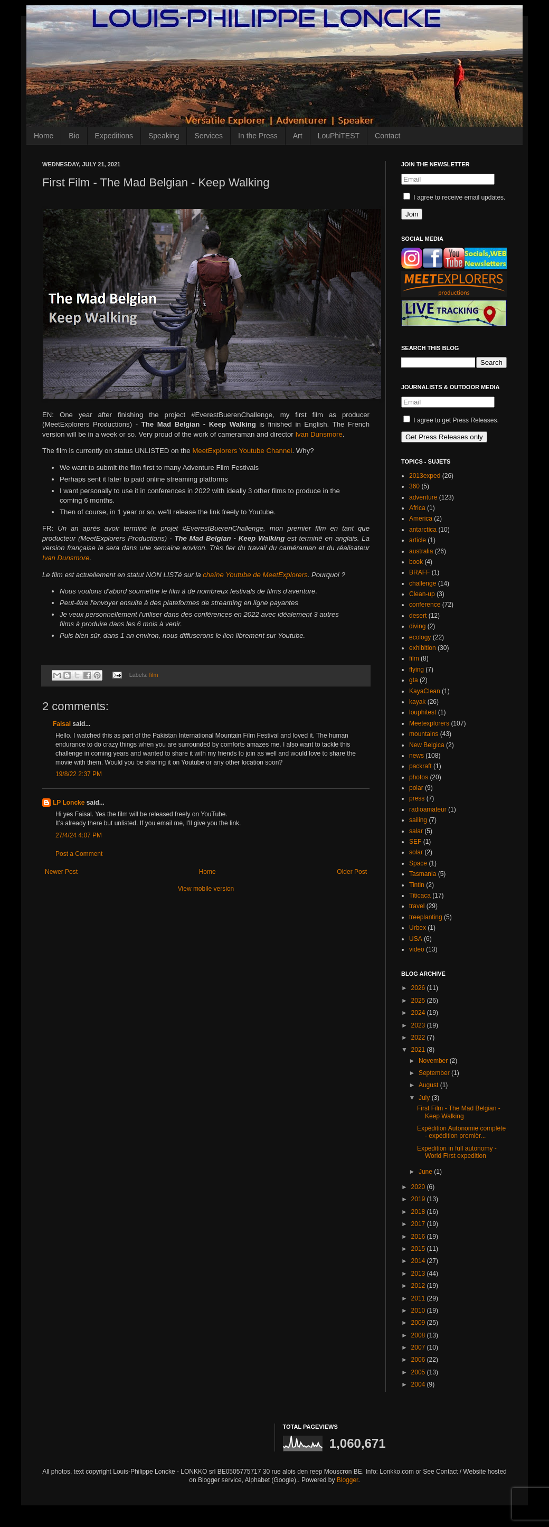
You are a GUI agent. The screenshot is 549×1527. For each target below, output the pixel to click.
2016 (419, 1236)
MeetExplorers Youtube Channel (242, 451)
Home (43, 135)
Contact (387, 135)
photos (418, 777)
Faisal (62, 724)
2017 (419, 1224)
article (417, 540)
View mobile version (206, 888)
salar (416, 831)
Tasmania (422, 874)
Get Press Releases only (444, 437)
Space (418, 863)
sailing (418, 820)
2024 (419, 1012)
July (425, 1097)
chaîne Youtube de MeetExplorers (255, 575)
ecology (420, 637)
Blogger (347, 1480)
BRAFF (419, 572)
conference (424, 604)
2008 (419, 1335)
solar (416, 852)
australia (421, 551)
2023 (419, 1025)
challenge (422, 583)
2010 (419, 1310)
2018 (419, 1211)
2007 (419, 1347)
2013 (419, 1273)
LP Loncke (68, 802)
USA (415, 938)
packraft (420, 766)
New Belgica (426, 745)
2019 (419, 1199)
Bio (74, 135)
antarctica (423, 529)
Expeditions (114, 135)
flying (416, 669)
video (416, 949)
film (153, 675)
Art (297, 135)
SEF (415, 841)
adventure (423, 497)
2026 (419, 988)
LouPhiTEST (338, 135)
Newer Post (61, 871)
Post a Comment (78, 853)
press (416, 798)
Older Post (352, 871)
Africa (417, 508)
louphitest (422, 712)
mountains (423, 734)
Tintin (416, 885)
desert (418, 615)
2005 (419, 1372)
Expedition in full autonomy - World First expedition (457, 1152)
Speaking (163, 135)
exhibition (422, 648)
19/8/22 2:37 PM (78, 774)
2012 (419, 1285)
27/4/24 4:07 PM (78, 835)
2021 (419, 1049)
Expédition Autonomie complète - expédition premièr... (461, 1132)
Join (411, 214)
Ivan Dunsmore (318, 434)
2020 (419, 1187)
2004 (419, 1384)
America (420, 518)
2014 (419, 1261)
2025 (419, 1000)
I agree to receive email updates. (454, 197)
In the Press (258, 135)
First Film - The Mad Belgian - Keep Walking (458, 1112)
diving (417, 626)
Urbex (417, 927)
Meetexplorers (429, 723)
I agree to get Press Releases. (451, 420)
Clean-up (422, 594)
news (416, 755)
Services (208, 135)
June (426, 1171)
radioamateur (428, 809)
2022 (419, 1037)
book (416, 561)
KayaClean (424, 691)
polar (416, 787)
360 (414, 486)
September (435, 1073)
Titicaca (420, 895)
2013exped (424, 475)
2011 (419, 1298)
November (434, 1060)
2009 (419, 1322)
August (429, 1085)
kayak (417, 701)
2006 (419, 1359)
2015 (419, 1248)
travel (416, 906)
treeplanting (425, 917)
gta (413, 680)
